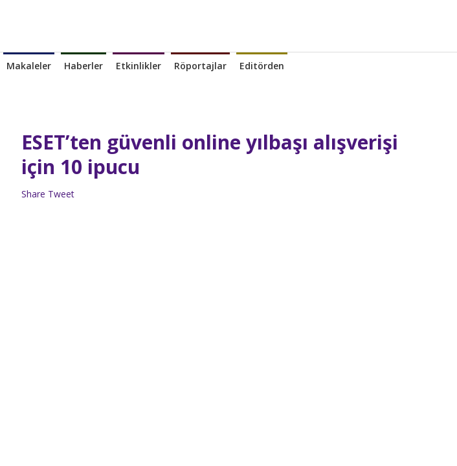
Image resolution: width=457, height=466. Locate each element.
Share (33, 194)
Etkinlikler (138, 66)
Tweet (61, 194)
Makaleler (28, 66)
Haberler (83, 66)
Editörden (262, 66)
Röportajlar (200, 66)
